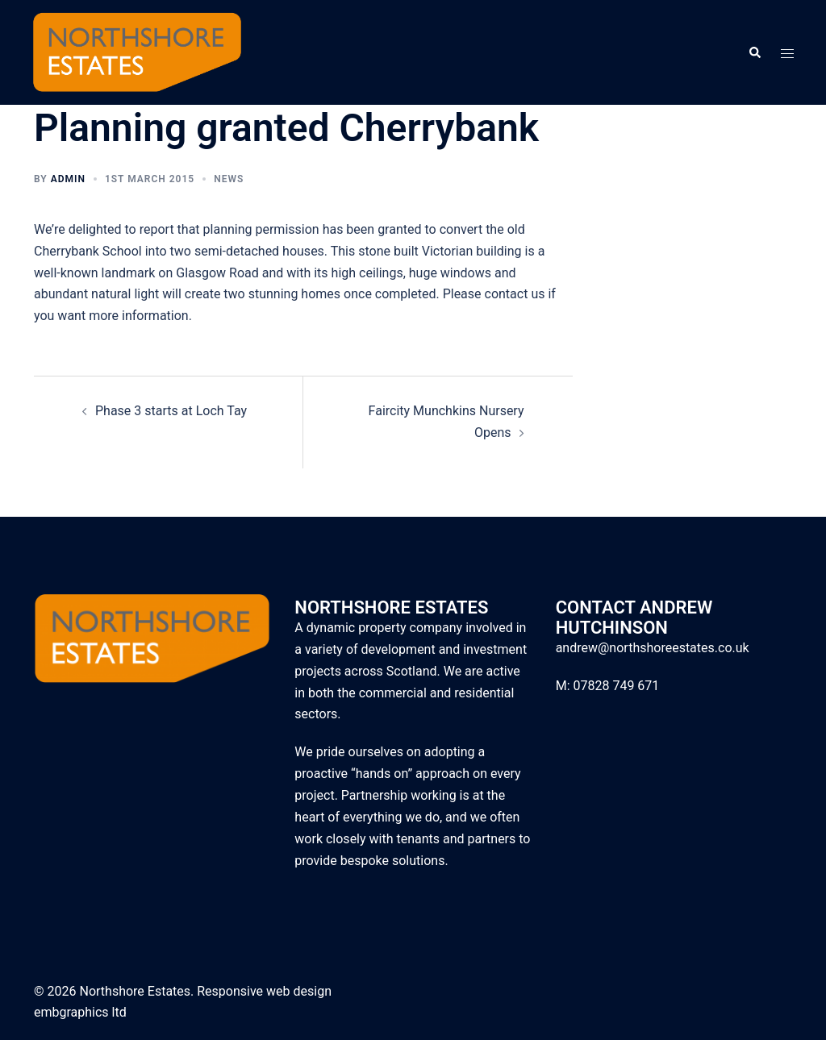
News (229, 179)
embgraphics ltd (80, 1012)
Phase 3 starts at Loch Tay (171, 410)
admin (68, 179)
